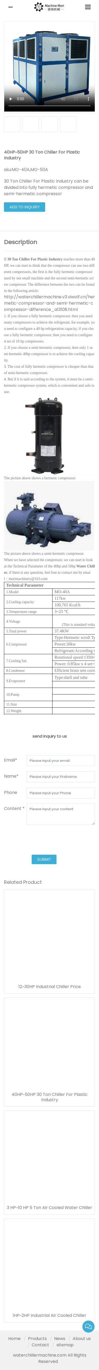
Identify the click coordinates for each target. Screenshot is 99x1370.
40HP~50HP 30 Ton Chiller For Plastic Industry (50, 1097)
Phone (10, 792)
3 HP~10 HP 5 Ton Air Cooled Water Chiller (49, 1207)
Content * (14, 808)
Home (14, 1339)
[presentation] (44, 840)
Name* (11, 776)
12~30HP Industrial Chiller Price (49, 986)
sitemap (65, 1345)
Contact (40, 1345)
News (59, 1339)
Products (37, 1339)
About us (82, 1339)
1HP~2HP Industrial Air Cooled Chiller (49, 1315)
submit (44, 859)
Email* (10, 760)
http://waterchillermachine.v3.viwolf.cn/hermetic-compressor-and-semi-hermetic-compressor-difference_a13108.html (49, 303)
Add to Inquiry (25, 207)
